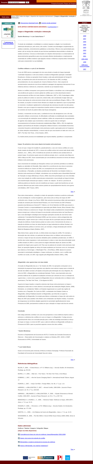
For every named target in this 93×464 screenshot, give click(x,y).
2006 (84, 41)
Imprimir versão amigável (48, 23)
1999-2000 (84, 59)
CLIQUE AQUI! (52, 27)
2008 (84, 36)
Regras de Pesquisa (70, 3)
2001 (84, 56)
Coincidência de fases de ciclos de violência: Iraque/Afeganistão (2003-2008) (43, 434)
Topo (72, 191)
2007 (84, 39)
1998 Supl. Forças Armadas (84, 65)
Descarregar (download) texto (29, 23)
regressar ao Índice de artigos (8, 43)
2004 (84, 47)
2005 (84, 44)
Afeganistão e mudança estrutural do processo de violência (37, 442)
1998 (84, 62)
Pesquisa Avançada (57, 3)
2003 (84, 50)
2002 (84, 53)
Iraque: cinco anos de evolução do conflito (32, 438)
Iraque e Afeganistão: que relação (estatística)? (34, 445)
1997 (84, 69)
